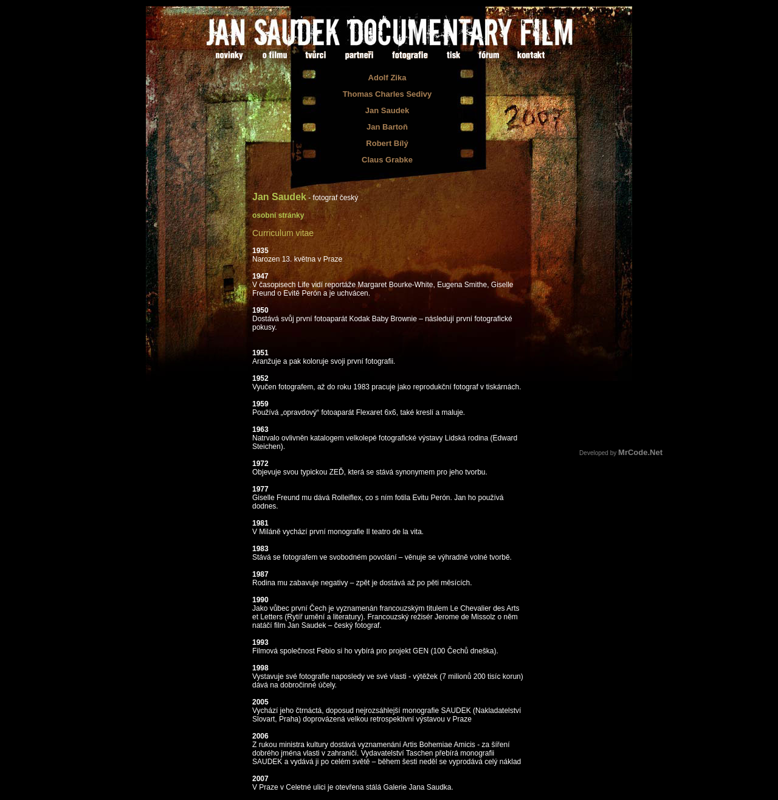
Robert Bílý (387, 143)
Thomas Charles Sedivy (387, 94)
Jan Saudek (387, 110)
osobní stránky (278, 215)
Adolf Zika (387, 77)
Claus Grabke (387, 159)
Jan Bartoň (387, 126)
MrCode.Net (640, 452)
